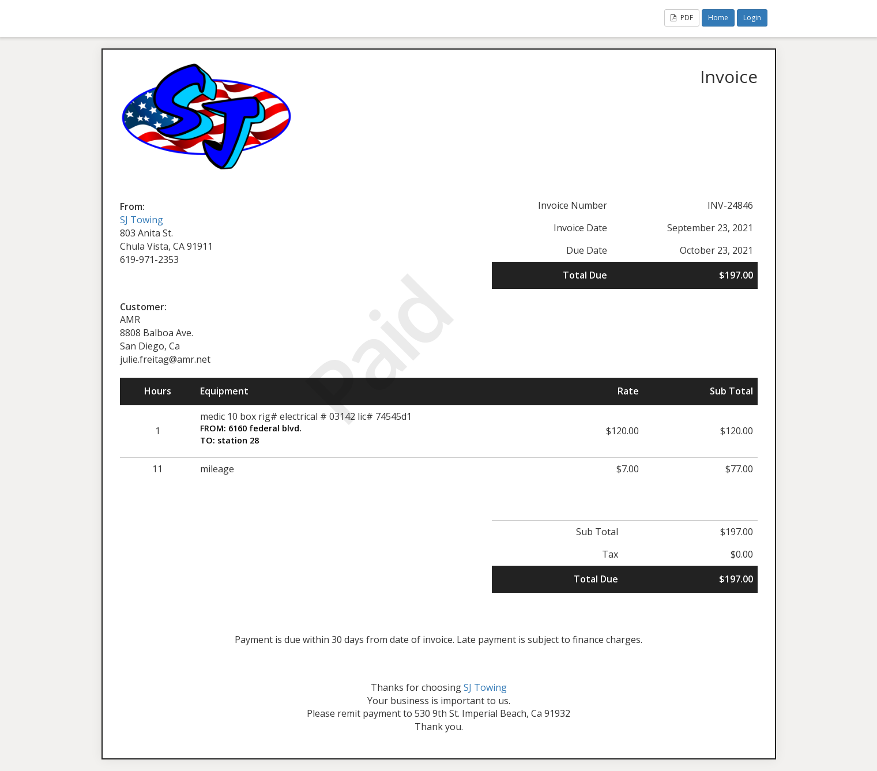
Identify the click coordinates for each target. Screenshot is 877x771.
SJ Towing (141, 219)
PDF (682, 17)
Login (752, 17)
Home (718, 17)
